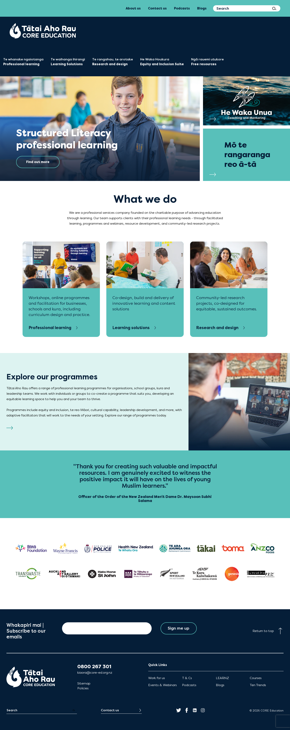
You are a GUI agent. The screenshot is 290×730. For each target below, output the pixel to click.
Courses (256, 678)
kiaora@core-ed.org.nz (94, 672)
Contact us (110, 710)
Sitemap (83, 683)
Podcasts (189, 685)
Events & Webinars (162, 685)
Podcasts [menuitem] (182, 8)
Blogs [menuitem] (202, 8)
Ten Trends (258, 685)
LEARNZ (222, 678)
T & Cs (187, 678)
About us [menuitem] (133, 8)
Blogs (220, 685)
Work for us (156, 678)
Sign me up (178, 628)
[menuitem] (43, 30)
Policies (83, 688)
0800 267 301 (94, 666)
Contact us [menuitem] (157, 8)
